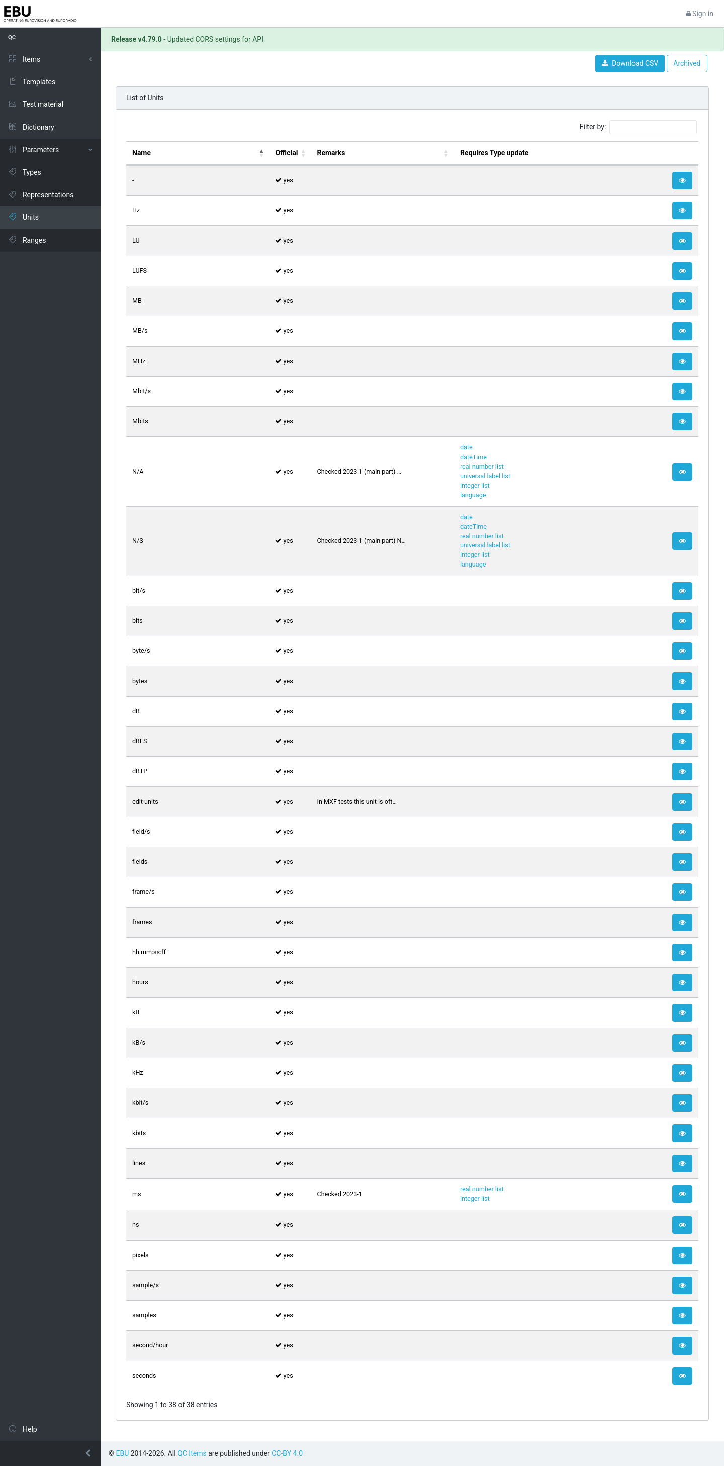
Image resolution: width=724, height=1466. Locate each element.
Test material (35, 104)
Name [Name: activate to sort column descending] (141, 153)
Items (24, 59)
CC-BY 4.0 (287, 1453)
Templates (31, 82)
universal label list (485, 476)
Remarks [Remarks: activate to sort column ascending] (331, 153)
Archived (686, 63)
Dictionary (31, 127)
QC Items (192, 1453)
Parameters (33, 150)
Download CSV (630, 63)
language (473, 495)
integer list (475, 485)
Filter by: (638, 127)
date (466, 447)
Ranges (27, 240)
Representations (40, 195)
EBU (122, 1453)
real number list (482, 466)
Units (23, 217)
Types (24, 172)
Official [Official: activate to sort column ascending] (286, 153)
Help (22, 1429)
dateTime (473, 457)
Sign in (699, 14)
